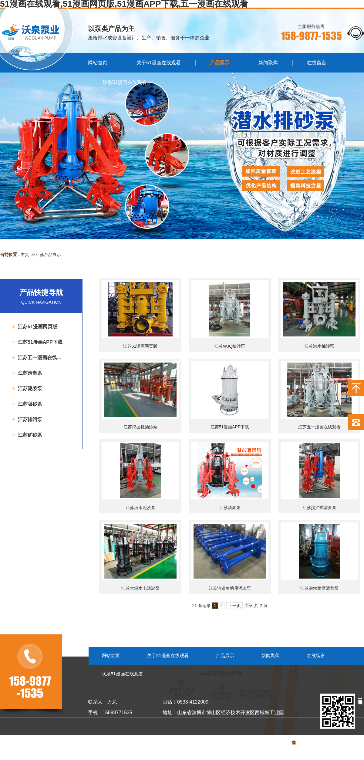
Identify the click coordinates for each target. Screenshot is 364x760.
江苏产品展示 (48, 254)
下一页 (234, 605)
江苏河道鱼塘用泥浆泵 (230, 588)
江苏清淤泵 (230, 507)
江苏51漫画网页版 (140, 346)
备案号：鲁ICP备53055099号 (305, 743)
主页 (25, 254)
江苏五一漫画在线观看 (319, 426)
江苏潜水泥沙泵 (140, 507)
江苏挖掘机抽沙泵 (140, 426)
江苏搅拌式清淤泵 (319, 507)
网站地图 (355, 743)
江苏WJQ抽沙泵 (229, 346)
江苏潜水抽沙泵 (319, 346)
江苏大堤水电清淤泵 (140, 588)
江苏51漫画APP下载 (230, 426)
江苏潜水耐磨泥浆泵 (319, 588)
